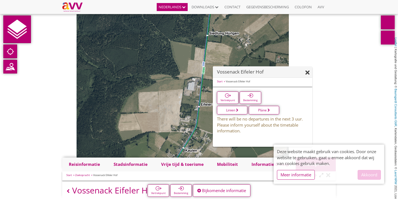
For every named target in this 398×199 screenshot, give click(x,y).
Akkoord (369, 174)
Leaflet (395, 42)
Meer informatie (296, 174)
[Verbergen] (307, 72)
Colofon (303, 6)
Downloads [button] (205, 6)
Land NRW (395, 177)
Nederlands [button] (172, 6)
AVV (321, 6)
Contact (232, 6)
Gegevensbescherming (267, 6)
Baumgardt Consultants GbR (395, 107)
